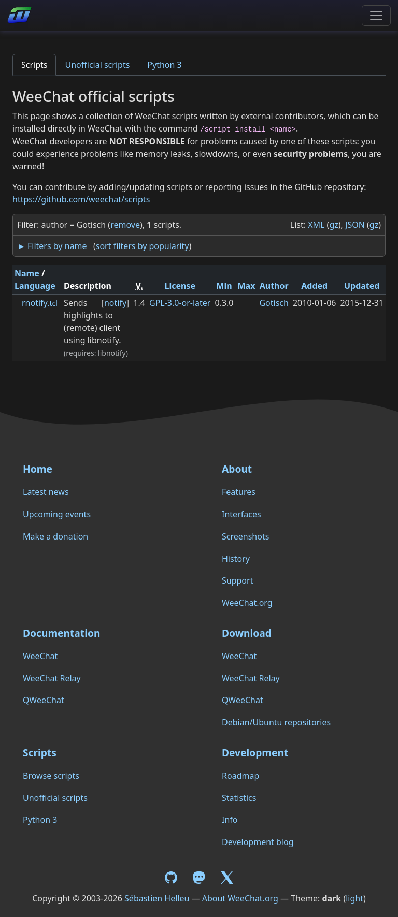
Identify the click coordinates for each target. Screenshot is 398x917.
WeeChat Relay (52, 678)
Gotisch (273, 303)
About (237, 469)
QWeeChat (43, 700)
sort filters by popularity (142, 246)
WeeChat (40, 656)
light (354, 898)
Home (37, 469)
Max (246, 286)
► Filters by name (52, 246)
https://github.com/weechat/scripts (81, 199)
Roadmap (240, 775)
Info (230, 819)
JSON (355, 224)
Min (224, 286)
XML (316, 224)
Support (237, 580)
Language (35, 286)
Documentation (61, 633)
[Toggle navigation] (376, 15)
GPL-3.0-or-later (180, 303)
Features (238, 492)
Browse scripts (51, 775)
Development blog (257, 842)
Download (247, 633)
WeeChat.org (247, 602)
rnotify (40, 303)
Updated (362, 286)
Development (255, 753)
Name (27, 273)
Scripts (34, 64)
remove (125, 224)
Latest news (46, 492)
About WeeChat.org (240, 898)
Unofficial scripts (97, 64)
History (236, 558)
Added (314, 286)
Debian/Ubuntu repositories (276, 722)
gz (333, 224)
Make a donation (55, 536)
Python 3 (164, 64)
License (179, 286)
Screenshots (245, 536)
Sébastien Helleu (156, 898)
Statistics (239, 798)
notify (115, 303)
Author (274, 286)
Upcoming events (57, 514)
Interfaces (241, 514)
